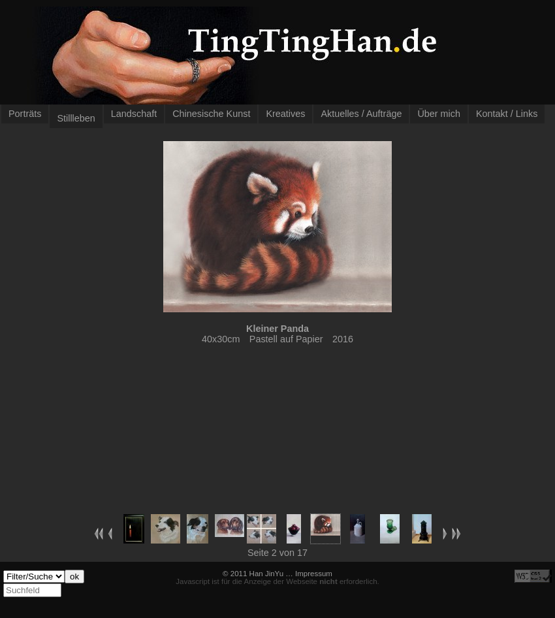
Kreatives (285, 113)
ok (74, 576)
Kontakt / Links (506, 113)
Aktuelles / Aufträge (361, 113)
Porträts (24, 113)
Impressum (313, 573)
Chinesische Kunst (211, 113)
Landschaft (134, 113)
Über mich (438, 113)
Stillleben (76, 118)
